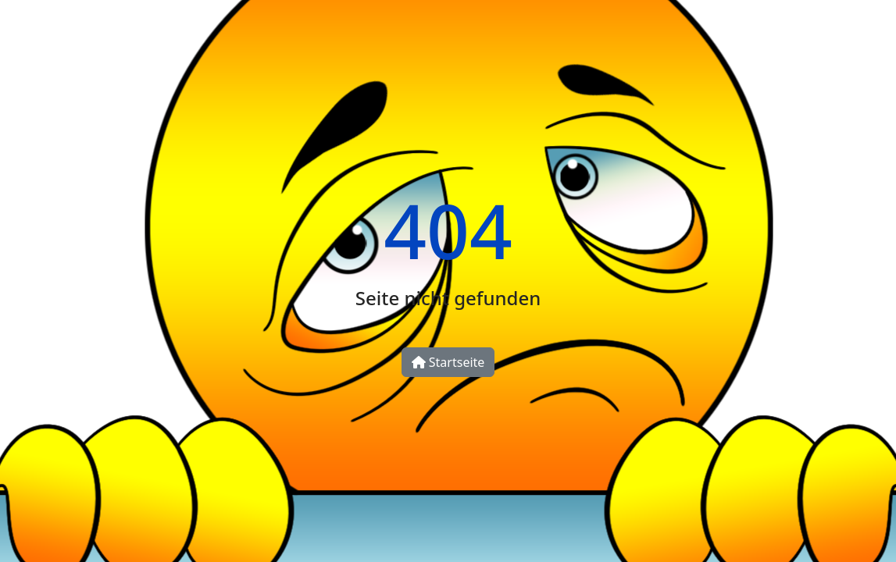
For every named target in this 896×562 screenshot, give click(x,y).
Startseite (448, 362)
